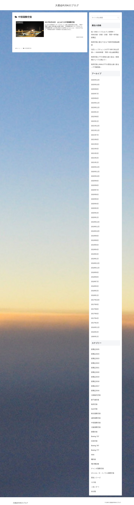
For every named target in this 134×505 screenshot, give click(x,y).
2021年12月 (95, 126)
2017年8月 (95, 309)
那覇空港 (94, 432)
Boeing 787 (95, 445)
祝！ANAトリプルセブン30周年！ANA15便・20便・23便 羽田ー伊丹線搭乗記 (104, 34)
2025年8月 (95, 89)
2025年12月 (95, 80)
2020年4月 (95, 204)
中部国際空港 (96, 423)
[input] (105, 18)
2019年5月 (95, 245)
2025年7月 (95, 94)
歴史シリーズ (96, 477)
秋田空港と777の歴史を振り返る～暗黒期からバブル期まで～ (105, 58)
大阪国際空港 (96, 427)
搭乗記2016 (95, 390)
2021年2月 (95, 158)
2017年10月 (95, 300)
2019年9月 (95, 236)
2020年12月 (95, 167)
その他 (93, 482)
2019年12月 (95, 222)
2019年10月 (95, 231)
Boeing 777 (95, 450)
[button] (118, 18)
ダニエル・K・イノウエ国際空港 (102, 473)
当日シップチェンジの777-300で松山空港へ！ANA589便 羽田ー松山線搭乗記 (105, 51)
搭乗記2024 (95, 354)
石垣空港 (94, 441)
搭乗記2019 (95, 377)
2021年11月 (95, 130)
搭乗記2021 (95, 368)
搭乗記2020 (95, 372)
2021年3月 (95, 153)
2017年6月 (95, 314)
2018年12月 (95, 263)
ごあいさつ (95, 487)
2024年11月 (95, 103)
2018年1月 (95, 295)
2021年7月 (95, 135)
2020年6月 (95, 194)
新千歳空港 (95, 400)
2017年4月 (95, 318)
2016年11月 (95, 327)
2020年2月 (95, 213)
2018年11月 (95, 268)
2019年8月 (95, 240)
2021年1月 (95, 162)
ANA (92, 455)
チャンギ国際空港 (97, 468)
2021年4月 (95, 149)
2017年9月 (95, 304)
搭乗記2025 (95, 349)
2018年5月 (95, 286)
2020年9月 (95, 181)
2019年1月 (95, 259)
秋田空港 (94, 404)
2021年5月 (95, 144)
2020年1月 (95, 217)
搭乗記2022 (95, 363)
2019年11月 (95, 226)
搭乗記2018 (95, 381)
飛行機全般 (95, 464)
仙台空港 (94, 409)
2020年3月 (95, 208)
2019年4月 (95, 249)
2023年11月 (95, 107)
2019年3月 (95, 254)
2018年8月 (95, 277)
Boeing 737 (95, 436)
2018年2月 (95, 291)
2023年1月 (95, 112)
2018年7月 (95, 281)
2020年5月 (95, 199)
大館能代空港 (96, 395)
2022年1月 (95, 121)
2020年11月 (95, 171)
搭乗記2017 (95, 386)
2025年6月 (95, 98)
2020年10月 (95, 176)
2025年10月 (95, 84)
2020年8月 (95, 185)
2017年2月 (95, 323)
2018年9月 (95, 272)
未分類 (93, 491)
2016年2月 (95, 332)
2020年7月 (95, 190)
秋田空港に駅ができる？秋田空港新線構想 (105, 43)
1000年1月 (95, 336)
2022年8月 (95, 116)
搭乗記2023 (95, 358)
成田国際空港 (96, 418)
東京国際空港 (96, 413)
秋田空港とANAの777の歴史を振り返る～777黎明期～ (105, 65)
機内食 (93, 459)
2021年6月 (95, 139)
